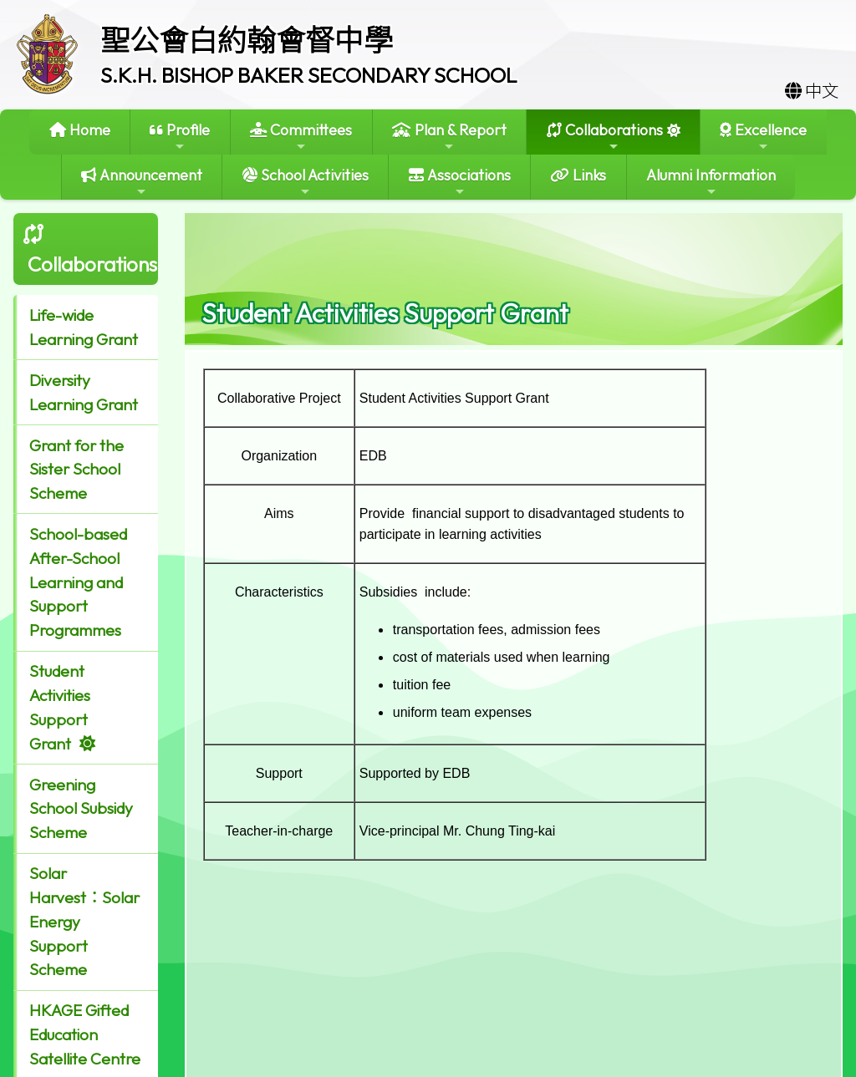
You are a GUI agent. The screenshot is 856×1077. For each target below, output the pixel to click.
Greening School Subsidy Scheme (81, 809)
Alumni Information (711, 181)
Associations (460, 181)
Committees (301, 136)
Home (79, 130)
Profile (180, 136)
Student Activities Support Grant (59, 707)
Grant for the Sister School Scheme (76, 469)
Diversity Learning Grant (83, 392)
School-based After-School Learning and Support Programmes (78, 582)
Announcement (141, 181)
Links (578, 175)
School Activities (305, 181)
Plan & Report (449, 136)
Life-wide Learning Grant (83, 327)
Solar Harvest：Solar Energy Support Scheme (84, 921)
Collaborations (605, 136)
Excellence (763, 136)
